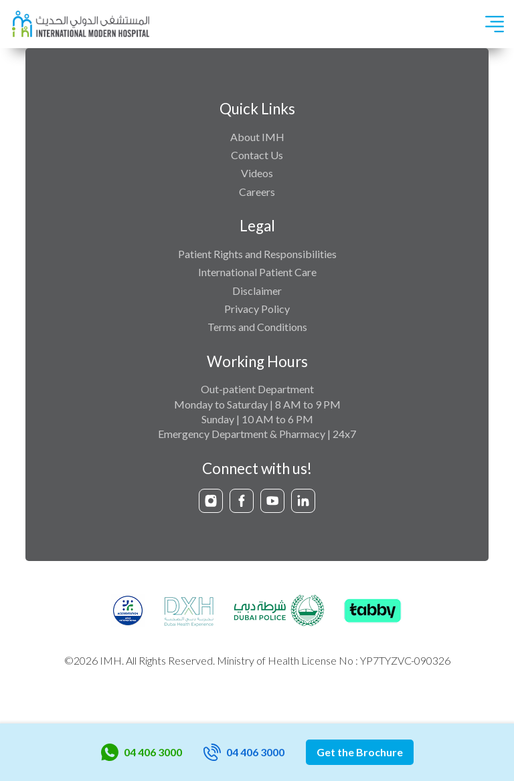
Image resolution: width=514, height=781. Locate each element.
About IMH (257, 136)
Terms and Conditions (257, 326)
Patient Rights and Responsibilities (257, 253)
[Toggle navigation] (494, 24)
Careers (257, 191)
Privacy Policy (257, 308)
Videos (257, 172)
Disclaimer (257, 290)
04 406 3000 (141, 752)
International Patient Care (257, 271)
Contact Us (257, 154)
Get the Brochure (360, 752)
